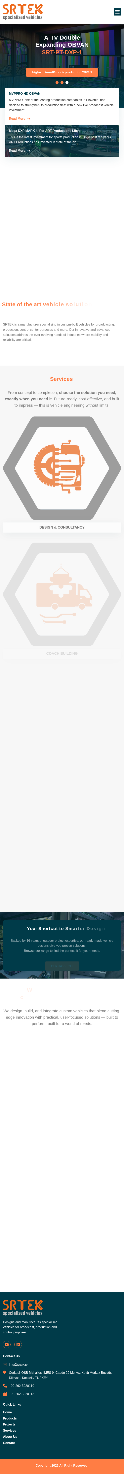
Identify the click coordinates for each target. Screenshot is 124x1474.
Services (9, 1430)
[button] (117, 12)
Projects (9, 1424)
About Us (10, 1436)
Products (10, 1418)
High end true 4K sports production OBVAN (70, 72)
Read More (17, 118)
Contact (9, 1443)
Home (7, 1412)
